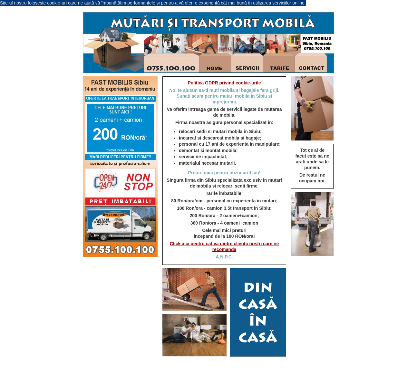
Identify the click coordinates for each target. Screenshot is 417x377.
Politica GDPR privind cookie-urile (224, 82)
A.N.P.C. (224, 256)
